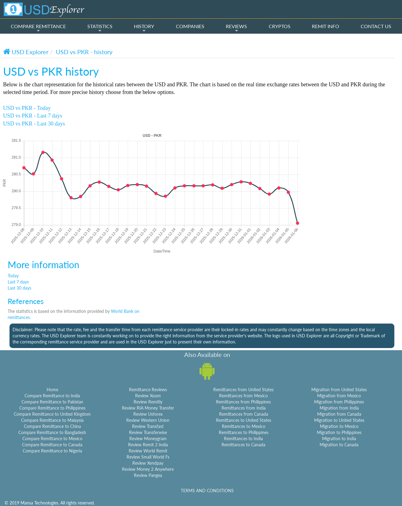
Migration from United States (339, 389)
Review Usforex (148, 414)
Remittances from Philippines (243, 401)
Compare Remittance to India (52, 395)
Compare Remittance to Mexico (52, 438)
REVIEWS (236, 28)
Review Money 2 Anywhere (148, 469)
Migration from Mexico (339, 395)
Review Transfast (148, 426)
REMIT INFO (325, 26)
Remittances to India (243, 438)
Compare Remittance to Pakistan (52, 401)
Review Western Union (147, 420)
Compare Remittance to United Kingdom (52, 414)
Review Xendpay (147, 463)
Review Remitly (148, 401)
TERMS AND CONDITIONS (207, 490)
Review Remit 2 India (148, 444)
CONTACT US (376, 26)
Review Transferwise (148, 432)
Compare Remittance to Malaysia (52, 420)
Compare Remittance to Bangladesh (52, 432)
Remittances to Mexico (243, 426)
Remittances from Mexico (243, 395)
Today (13, 275)
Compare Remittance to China (52, 426)
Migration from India (339, 407)
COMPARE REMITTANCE (38, 28)
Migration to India (339, 438)
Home (52, 389)
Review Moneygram (148, 438)
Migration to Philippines (339, 432)
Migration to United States (339, 420)
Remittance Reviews (148, 389)
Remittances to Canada (243, 444)
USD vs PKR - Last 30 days (34, 124)
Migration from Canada (339, 414)
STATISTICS (99, 28)
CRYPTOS (279, 26)
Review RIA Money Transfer (148, 407)
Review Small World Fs (148, 456)
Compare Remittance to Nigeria (52, 450)
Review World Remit (148, 450)
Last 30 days (19, 287)
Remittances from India (244, 407)
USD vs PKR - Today (27, 108)
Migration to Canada (339, 444)
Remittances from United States (243, 389)
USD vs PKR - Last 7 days (32, 116)
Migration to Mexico (339, 426)
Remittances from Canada (243, 414)
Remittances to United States (243, 420)
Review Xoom (148, 395)
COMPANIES (190, 26)
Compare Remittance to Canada (52, 444)
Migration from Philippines (339, 401)
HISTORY (144, 28)
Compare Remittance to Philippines (52, 407)
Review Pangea (148, 475)
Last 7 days (18, 281)
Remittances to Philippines (243, 432)
